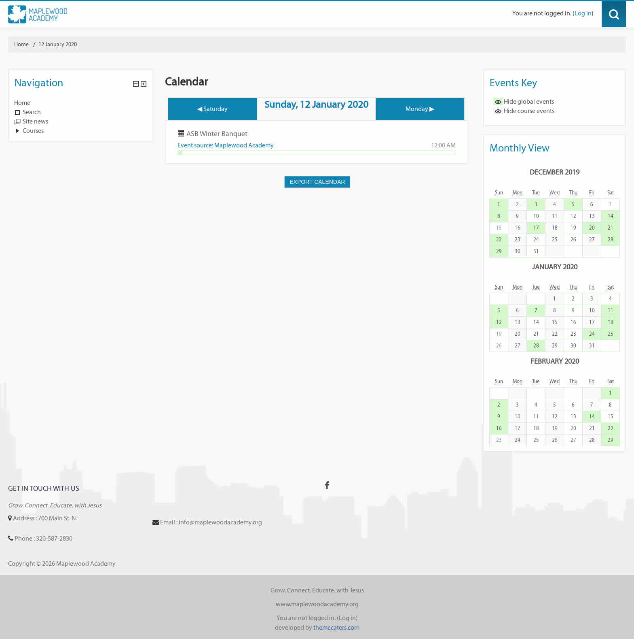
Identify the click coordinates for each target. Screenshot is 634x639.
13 (592, 216)
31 (536, 251)
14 (610, 216)
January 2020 (554, 266)
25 (555, 239)
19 (573, 228)
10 (592, 310)
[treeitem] (80, 103)
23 (517, 239)
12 (499, 322)
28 (610, 239)
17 (536, 228)
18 (555, 228)
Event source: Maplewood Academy (226, 145)
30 (517, 251)
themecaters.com (336, 627)
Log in (583, 13)
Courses (33, 130)
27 (592, 239)
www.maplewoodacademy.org (317, 604)
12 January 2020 (57, 44)
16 (499, 428)
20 (592, 228)
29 (499, 251)
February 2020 (554, 361)
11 (610, 310)
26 (573, 239)
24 (536, 239)
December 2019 (554, 172)
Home (22, 102)
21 (610, 228)
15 (610, 416)
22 (499, 239)
